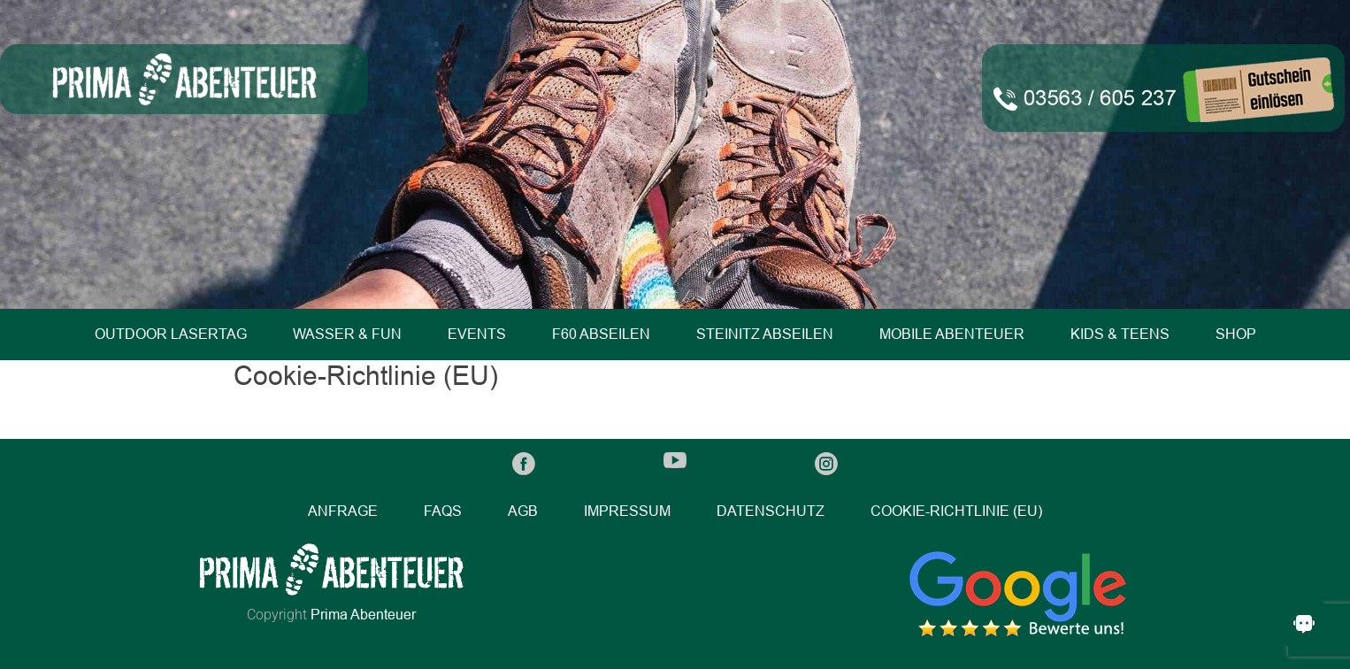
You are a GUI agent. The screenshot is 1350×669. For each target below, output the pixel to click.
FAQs (443, 511)
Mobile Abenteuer (951, 334)
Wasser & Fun (347, 334)
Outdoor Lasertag (171, 334)
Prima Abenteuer (363, 614)
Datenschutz (771, 511)
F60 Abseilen (601, 334)
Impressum (627, 511)
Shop (1236, 334)
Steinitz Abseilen (764, 334)
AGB (523, 511)
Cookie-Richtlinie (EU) (956, 511)
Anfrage (343, 511)
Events (477, 334)
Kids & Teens (1120, 334)
